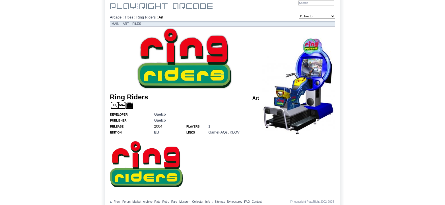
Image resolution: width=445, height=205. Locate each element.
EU (156, 132)
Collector (197, 201)
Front (117, 201)
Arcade (115, 17)
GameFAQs (218, 132)
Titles (129, 17)
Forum (126, 201)
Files (136, 23)
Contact (256, 201)
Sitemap (220, 201)
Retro (165, 201)
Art (126, 23)
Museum (184, 201)
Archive (147, 201)
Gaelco (160, 114)
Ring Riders (146, 17)
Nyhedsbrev (234, 201)
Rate (157, 201)
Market (137, 201)
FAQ (247, 201)
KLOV (235, 132)
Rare (174, 201)
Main (116, 23)
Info (207, 201)
